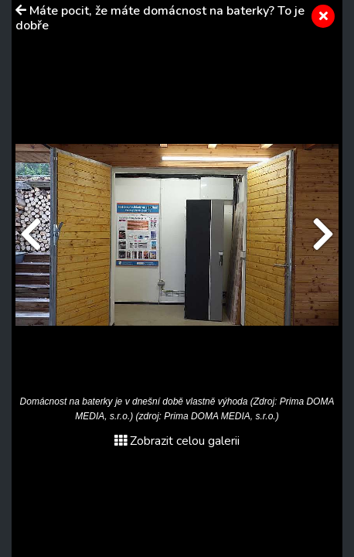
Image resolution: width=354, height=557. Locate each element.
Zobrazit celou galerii (177, 440)
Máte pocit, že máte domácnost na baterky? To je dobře (160, 18)
